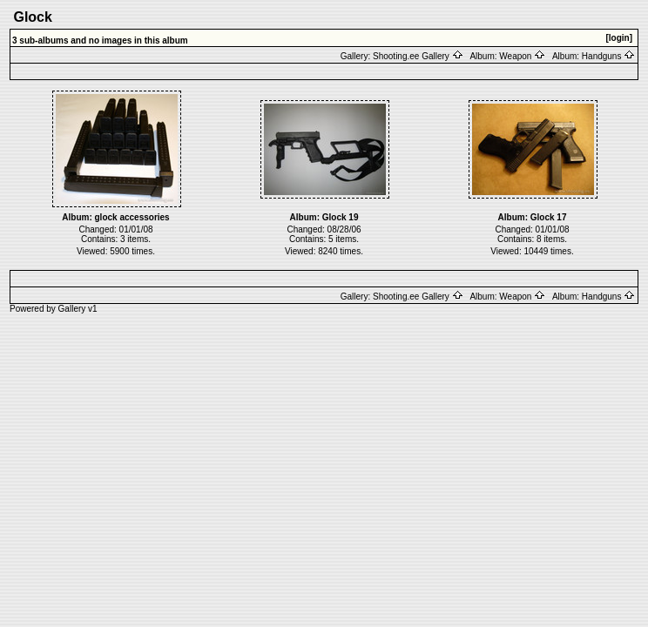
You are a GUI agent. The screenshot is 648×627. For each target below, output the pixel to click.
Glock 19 (340, 217)
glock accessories (132, 217)
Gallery (72, 309)
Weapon (522, 56)
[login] (618, 38)
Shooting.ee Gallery (418, 56)
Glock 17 (548, 217)
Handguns (608, 56)
